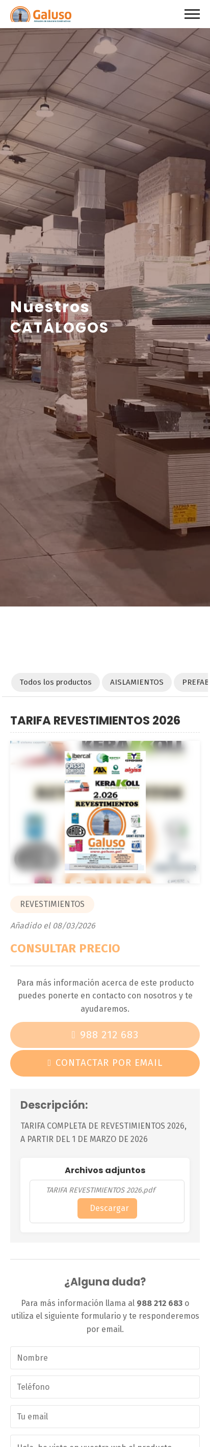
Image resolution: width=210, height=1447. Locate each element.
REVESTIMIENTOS (52, 904)
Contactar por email (109, 1062)
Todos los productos (55, 682)
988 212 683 (109, 1035)
